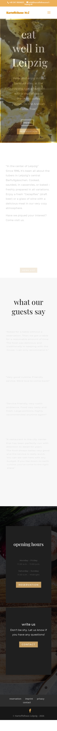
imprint (29, 698)
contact (28, 644)
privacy (40, 698)
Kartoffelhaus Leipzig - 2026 (29, 715)
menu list (28, 270)
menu (27, 122)
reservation (28, 131)
